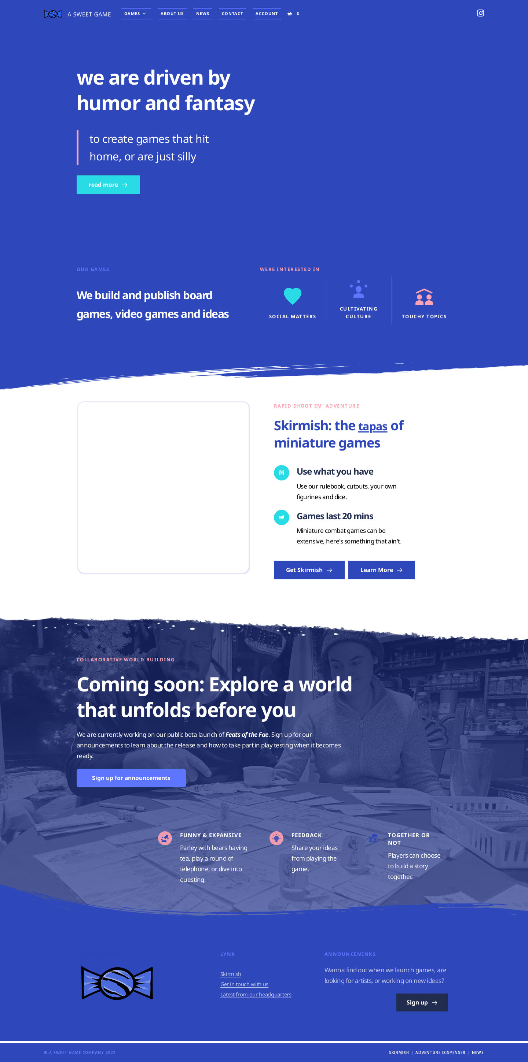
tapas (375, 425)
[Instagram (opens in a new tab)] (480, 13)
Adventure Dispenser (440, 1052)
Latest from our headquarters (256, 996)
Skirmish (231, 976)
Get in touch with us (245, 986)
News (478, 1052)
